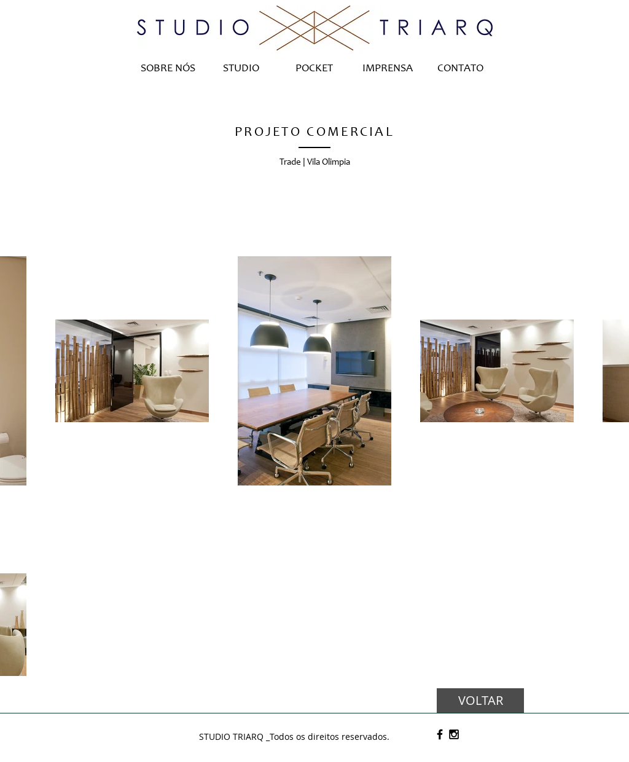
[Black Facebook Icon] (440, 734)
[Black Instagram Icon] (454, 734)
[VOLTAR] (480, 700)
